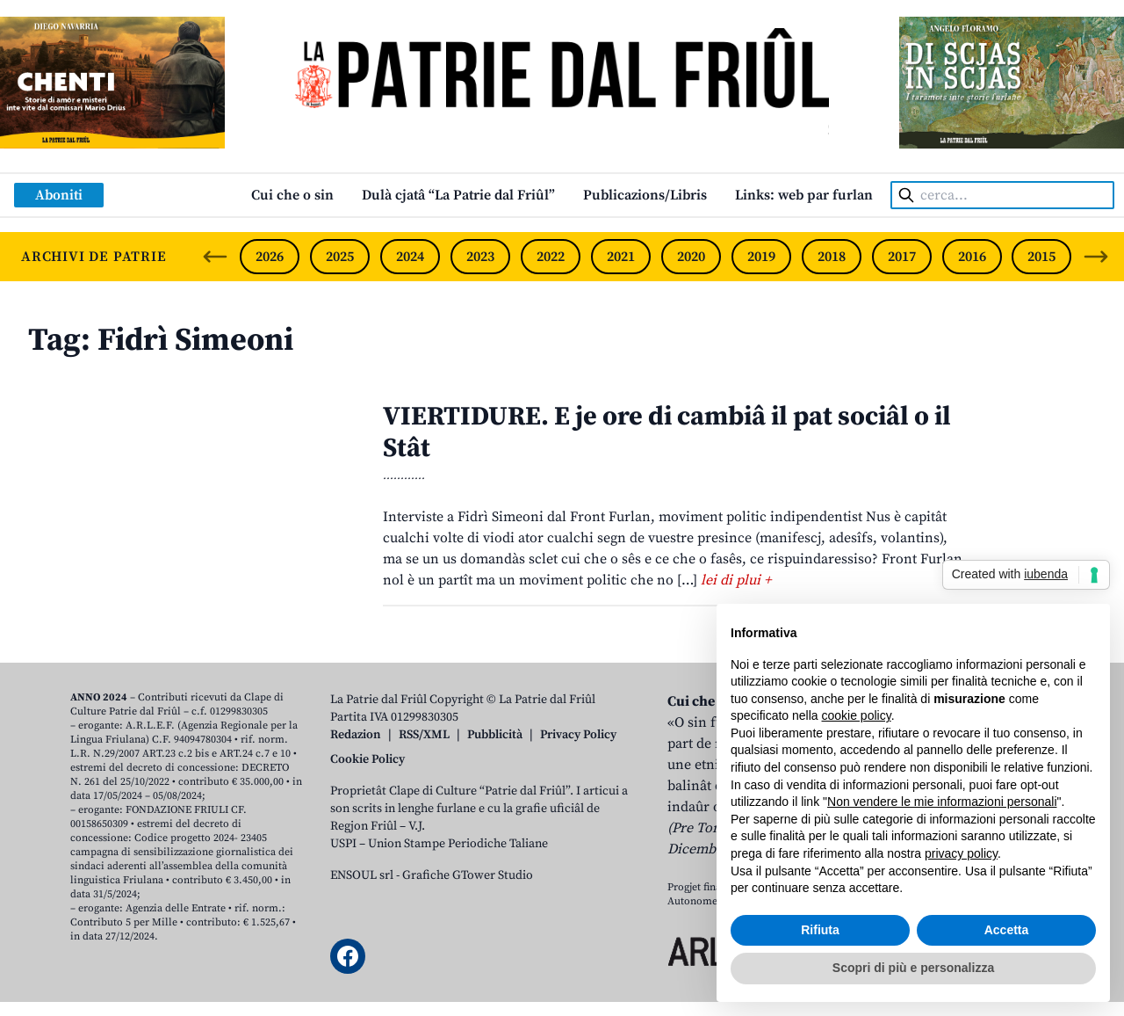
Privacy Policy (578, 735)
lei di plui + (736, 580)
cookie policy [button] (856, 715)
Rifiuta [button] (820, 930)
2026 (270, 256)
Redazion (355, 735)
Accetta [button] (1006, 930)
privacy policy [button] (961, 853)
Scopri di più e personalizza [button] (913, 968)
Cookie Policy (367, 759)
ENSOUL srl (361, 875)
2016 (972, 256)
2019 (761, 256)
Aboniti (59, 195)
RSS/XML (424, 735)
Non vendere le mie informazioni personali (941, 802)
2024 (410, 256)
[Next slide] (1096, 257)
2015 (1041, 256)
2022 (551, 256)
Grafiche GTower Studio (467, 875)
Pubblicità (494, 735)
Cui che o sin (292, 195)
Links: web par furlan (804, 195)
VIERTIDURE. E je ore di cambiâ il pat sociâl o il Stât (667, 432)
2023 (480, 256)
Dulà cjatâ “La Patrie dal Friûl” (458, 195)
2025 (340, 256)
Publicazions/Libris (645, 195)
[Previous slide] (215, 257)
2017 (902, 256)
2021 (621, 256)
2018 (832, 256)
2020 (691, 256)
